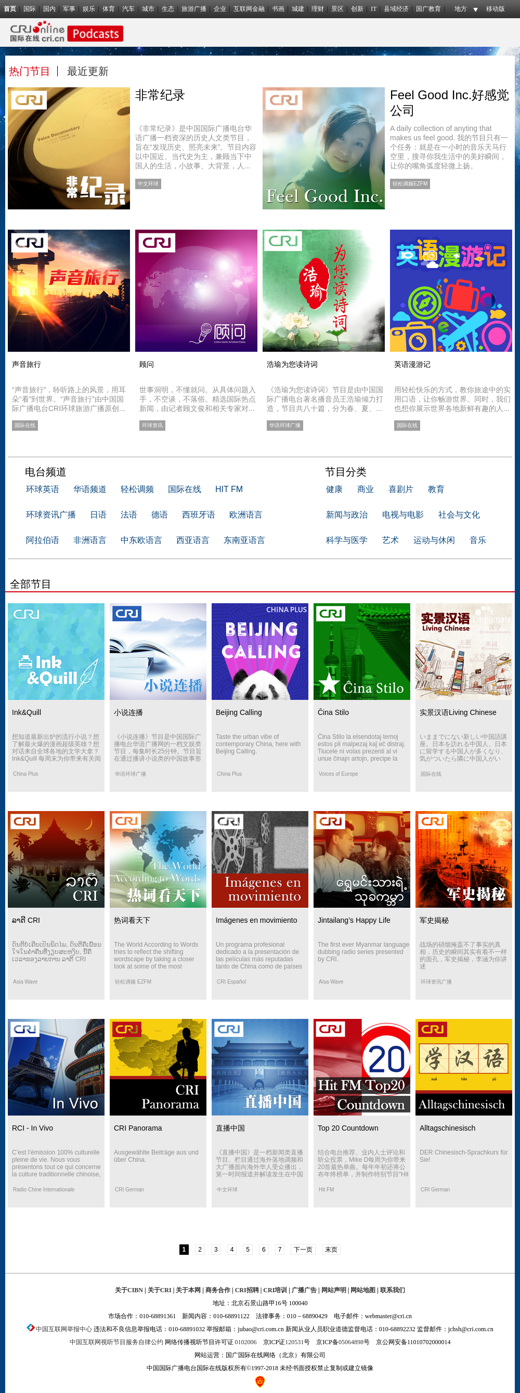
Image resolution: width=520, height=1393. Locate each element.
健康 (334, 489)
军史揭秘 (434, 920)
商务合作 (217, 1290)
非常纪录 (160, 95)
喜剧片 (400, 489)
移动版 (495, 8)
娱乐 (89, 8)
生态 (168, 8)
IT (373, 8)
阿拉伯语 (42, 540)
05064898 (351, 1342)
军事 (69, 8)
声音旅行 (26, 364)
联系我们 (392, 1290)
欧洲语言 (246, 514)
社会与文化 (459, 514)
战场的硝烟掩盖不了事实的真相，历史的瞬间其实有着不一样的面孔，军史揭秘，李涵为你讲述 (463, 955)
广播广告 (304, 1290)
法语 (129, 514)
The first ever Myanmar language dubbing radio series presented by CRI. (363, 952)
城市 (148, 8)
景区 (337, 8)
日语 (98, 514)
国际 (29, 8)
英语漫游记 (412, 364)
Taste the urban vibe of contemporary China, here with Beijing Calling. (258, 744)
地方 (460, 8)
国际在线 (184, 489)
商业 (365, 489)
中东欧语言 (141, 540)
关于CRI (160, 1290)
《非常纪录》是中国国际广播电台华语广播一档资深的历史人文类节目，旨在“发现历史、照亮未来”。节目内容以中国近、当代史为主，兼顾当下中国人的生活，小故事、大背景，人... (195, 147)
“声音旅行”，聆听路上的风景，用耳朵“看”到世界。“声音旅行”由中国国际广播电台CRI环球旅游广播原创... (69, 399)
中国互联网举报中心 (64, 1329)
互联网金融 (249, 8)
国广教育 (428, 8)
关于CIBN (129, 1290)
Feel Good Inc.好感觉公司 (449, 102)
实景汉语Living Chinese (458, 712)
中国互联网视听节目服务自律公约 (116, 1342)
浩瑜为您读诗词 (292, 364)
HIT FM (229, 489)
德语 (159, 514)
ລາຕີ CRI (26, 920)
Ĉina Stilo (333, 712)
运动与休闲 (434, 540)
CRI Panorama (138, 1128)
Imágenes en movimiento (256, 920)
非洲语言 (90, 540)
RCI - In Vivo (32, 1128)
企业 (220, 8)
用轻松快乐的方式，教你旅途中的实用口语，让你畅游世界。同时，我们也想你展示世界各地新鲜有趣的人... (452, 399)
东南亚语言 (244, 540)
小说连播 (128, 712)
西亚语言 (193, 540)
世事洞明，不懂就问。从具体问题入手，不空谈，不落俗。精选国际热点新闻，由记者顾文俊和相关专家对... (197, 399)
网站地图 (362, 1290)
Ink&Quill (26, 712)
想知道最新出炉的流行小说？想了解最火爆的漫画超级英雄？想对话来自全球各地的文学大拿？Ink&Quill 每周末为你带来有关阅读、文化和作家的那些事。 (56, 751)
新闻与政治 (347, 514)
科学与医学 (347, 540)
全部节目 (30, 584)
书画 (278, 8)
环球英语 (42, 489)
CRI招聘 (247, 1290)
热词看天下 (132, 920)
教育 (436, 489)
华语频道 (90, 489)
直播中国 (230, 1128)
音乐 (478, 540)
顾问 (146, 364)
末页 (331, 1249)
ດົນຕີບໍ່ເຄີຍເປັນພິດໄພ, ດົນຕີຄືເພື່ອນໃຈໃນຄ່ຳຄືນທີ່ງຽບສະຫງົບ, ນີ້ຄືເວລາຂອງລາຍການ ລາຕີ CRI (56, 952)
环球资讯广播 (51, 514)
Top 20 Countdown (348, 1128)
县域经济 (396, 8)
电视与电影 (403, 514)
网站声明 (333, 1290)
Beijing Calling (239, 712)
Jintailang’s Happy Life (354, 920)
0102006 (246, 1342)
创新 (357, 8)
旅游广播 (193, 8)
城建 (298, 8)
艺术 (390, 540)
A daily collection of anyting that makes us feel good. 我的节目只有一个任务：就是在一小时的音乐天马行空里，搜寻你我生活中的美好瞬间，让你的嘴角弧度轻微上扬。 (449, 147)
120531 (294, 1342)
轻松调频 (137, 489)
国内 (49, 8)
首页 (10, 8)
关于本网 (188, 1290)
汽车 (128, 8)
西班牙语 (198, 514)
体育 (108, 8)
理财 (317, 8)
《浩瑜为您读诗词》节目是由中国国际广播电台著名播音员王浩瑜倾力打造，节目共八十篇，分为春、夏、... (325, 399)
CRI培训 (275, 1290)
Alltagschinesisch (447, 1128)
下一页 (303, 1249)
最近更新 (88, 71)
